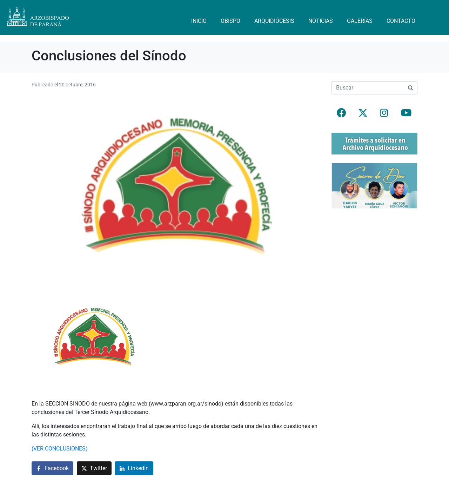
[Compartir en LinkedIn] (134, 468)
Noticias (320, 21)
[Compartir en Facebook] (52, 468)
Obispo (230, 21)
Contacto (401, 21)
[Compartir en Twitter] (94, 468)
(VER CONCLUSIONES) (60, 448)
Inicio (199, 21)
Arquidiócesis (274, 21)
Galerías (360, 21)
